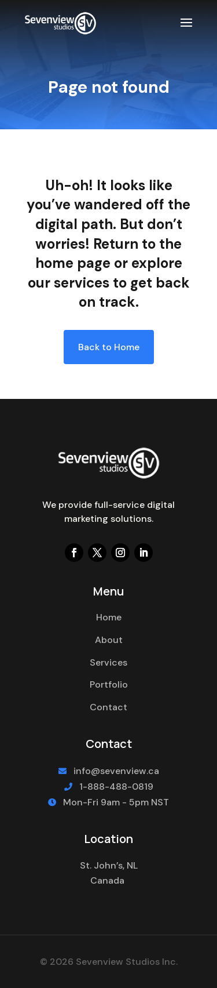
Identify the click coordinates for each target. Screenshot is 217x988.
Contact (108, 707)
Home (109, 617)
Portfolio (109, 684)
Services (108, 662)
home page (73, 263)
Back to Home (108, 347)
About (109, 640)
